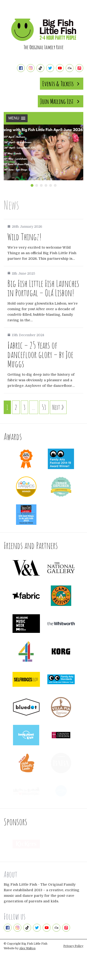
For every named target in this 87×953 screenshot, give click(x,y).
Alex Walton (27, 948)
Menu (16, 118)
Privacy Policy (73, 946)
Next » (58, 407)
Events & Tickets (61, 83)
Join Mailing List (60, 101)
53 (44, 407)
